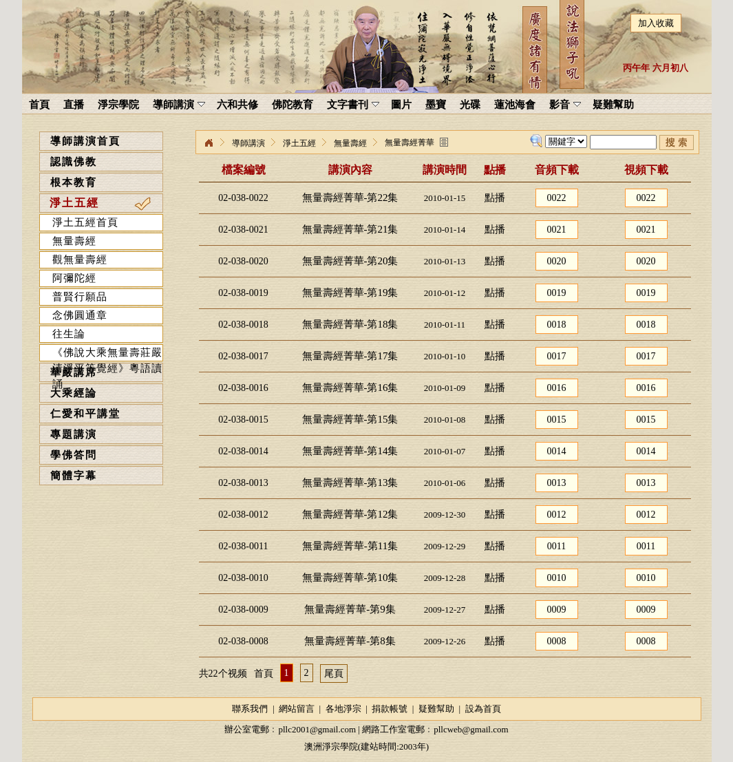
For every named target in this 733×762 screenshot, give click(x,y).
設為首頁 (483, 708)
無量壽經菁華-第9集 (350, 609)
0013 (556, 483)
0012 (556, 514)
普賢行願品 (79, 296)
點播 (495, 197)
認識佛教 (73, 161)
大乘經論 (73, 393)
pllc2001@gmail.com (317, 729)
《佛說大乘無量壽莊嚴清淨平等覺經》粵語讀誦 (107, 354)
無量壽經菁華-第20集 (350, 260)
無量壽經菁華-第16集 (350, 387)
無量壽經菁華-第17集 (350, 355)
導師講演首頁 (85, 141)
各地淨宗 (343, 708)
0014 (556, 451)
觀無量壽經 (79, 259)
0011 (556, 546)
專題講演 (73, 434)
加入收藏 (656, 23)
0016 (556, 388)
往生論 (68, 333)
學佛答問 (73, 455)
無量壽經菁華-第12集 (350, 514)
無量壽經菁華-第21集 (350, 229)
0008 (556, 641)
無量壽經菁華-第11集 (350, 545)
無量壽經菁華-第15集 (350, 419)
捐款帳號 (389, 708)
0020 (556, 261)
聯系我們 (250, 708)
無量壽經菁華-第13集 (350, 482)
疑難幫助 (436, 708)
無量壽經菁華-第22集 (350, 197)
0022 (556, 198)
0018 (556, 324)
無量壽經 (74, 240)
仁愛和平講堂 (85, 413)
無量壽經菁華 (409, 142)
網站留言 (297, 708)
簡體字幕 (73, 475)
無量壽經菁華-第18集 (350, 324)
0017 (556, 356)
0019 (556, 293)
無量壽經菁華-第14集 (350, 450)
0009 (556, 609)
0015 (556, 419)
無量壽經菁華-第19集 (350, 292)
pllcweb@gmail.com (471, 729)
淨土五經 (74, 203)
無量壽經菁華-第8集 (350, 640)
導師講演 (248, 143)
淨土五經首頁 (85, 222)
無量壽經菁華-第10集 (350, 577)
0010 (556, 578)
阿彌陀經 (74, 278)
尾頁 (333, 673)
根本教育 (73, 182)
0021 (556, 229)
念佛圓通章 (79, 315)
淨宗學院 (208, 143)
